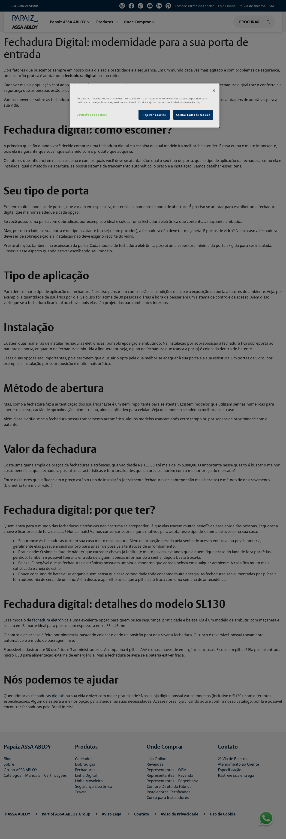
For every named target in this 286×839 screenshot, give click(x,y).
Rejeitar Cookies (154, 114)
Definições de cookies (92, 114)
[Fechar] (214, 91)
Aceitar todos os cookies (193, 114)
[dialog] (145, 106)
